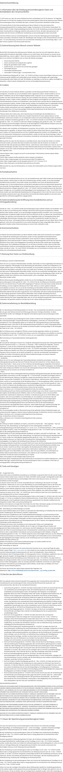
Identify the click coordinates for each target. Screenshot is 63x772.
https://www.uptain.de (19, 550)
